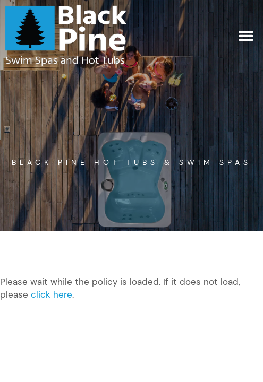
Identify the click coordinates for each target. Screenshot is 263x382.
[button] (246, 35)
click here (51, 294)
